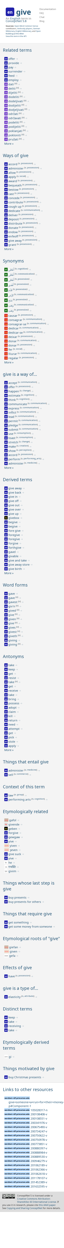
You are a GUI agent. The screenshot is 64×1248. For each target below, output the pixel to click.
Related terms (17, 50)
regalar (13, 358)
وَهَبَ (11, 305)
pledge (13, 425)
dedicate (14, 211)
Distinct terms (17, 1009)
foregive (14, 535)
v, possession (25, 163)
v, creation (22, 445)
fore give (14, 531)
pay (11, 67)
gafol (13, 820)
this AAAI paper (47, 1205)
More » (9, 144)
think (12, 400)
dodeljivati (16, 101)
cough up (15, 206)
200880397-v (39, 1148)
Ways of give (15, 155)
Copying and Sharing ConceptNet (24, 1208)
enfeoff (13, 236)
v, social (21, 176)
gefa (12, 956)
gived (12, 610)
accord (13, 164)
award (13, 181)
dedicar (13, 328)
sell (11, 775)
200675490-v (39, 1127)
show (12, 451)
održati (13, 114)
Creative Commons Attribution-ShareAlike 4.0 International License (36, 1200)
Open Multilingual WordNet (23, 32)
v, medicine (30, 462)
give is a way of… (20, 374)
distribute (15, 223)
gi (10, 1057)
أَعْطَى (11, 270)
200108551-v (39, 1118)
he (10, 863)
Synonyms (13, 261)
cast (11, 194)
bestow (13, 190)
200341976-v (39, 1123)
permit (13, 421)
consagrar (15, 320)
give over (15, 509)
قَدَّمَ (10, 290)
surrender (15, 71)
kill (10, 716)
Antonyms (13, 656)
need (12, 724)
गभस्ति (12, 867)
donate (13, 228)
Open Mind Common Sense (26, 26)
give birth (15, 569)
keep (12, 669)
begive (13, 522)
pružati (13, 139)
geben (13, 829)
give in (13, 497)
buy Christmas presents (25, 1077)
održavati (15, 118)
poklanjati (15, 131)
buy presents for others (25, 902)
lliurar (13, 354)
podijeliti (15, 127)
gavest (13, 602)
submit (13, 429)
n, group (19, 794)
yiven (14, 846)
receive (13, 690)
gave (12, 594)
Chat (41, 17)
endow (13, 232)
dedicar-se (15, 332)
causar (13, 316)
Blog (41, 21)
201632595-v (39, 1186)
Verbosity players (24, 28)
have (12, 976)
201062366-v (39, 1169)
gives (12, 627)
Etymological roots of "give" (31, 938)
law (11, 795)
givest (12, 632)
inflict (12, 412)
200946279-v (39, 1161)
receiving (15, 1026)
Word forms (15, 585)
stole (12, 741)
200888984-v (39, 1152)
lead (11, 417)
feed (11, 76)
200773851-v (39, 1144)
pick (11, 737)
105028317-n (39, 1110)
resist (12, 678)
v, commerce (21, 773)
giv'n (12, 606)
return (13, 720)
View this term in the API (16, 36)
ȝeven (14, 850)
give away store (19, 564)
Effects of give (17, 967)
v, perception (24, 449)
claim (12, 712)
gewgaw (14, 837)
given (12, 619)
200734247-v (39, 1131)
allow (12, 173)
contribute (16, 202)
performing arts (19, 799)
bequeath (15, 185)
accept (13, 383)
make (12, 446)
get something (18, 922)
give (23, 12)
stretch (13, 442)
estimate (14, 395)
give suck (15, 854)
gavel (12, 552)
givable (13, 556)
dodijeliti (15, 105)
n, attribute (28, 996)
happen (14, 391)
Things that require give (27, 914)
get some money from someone (30, 926)
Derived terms (17, 479)
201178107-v (39, 1178)
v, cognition (21, 269)
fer (10, 349)
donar (12, 341)
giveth (13, 636)
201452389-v (39, 1182)
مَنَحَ (10, 300)
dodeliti (14, 97)
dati (11, 84)
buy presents (17, 897)
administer (16, 168)
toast (12, 438)
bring (12, 699)
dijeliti (13, 93)
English (15, 18)
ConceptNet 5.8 (16, 21)
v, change (25, 390)
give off (13, 501)
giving (13, 640)
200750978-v (39, 1140)
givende (14, 824)
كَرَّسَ (11, 295)
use (11, 434)
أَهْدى (11, 285)
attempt (14, 729)
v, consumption (22, 432)
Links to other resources (28, 1089)
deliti (12, 88)
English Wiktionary (23, 31)
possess (14, 703)
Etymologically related (25, 811)
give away (15, 241)
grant (12, 245)
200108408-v (39, 1114)
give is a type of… (20, 988)
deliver (13, 215)
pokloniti (15, 135)
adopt (12, 707)
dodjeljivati (16, 110)
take (11, 665)
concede (14, 198)
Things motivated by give (28, 1068)
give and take (17, 560)
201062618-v (39, 1174)
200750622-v (39, 1135)
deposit (14, 219)
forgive (13, 543)
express (14, 408)
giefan (14, 947)
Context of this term (24, 787)
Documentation (47, 9)
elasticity (14, 997)
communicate (18, 404)
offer (12, 59)
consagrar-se (17, 324)
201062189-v (39, 1165)
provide (14, 63)
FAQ (41, 13)
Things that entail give (26, 762)
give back (15, 492)
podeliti (14, 122)
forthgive (15, 548)
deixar (13, 337)
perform (14, 459)
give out (14, 505)
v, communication (30, 209)
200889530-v (39, 1157)
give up (13, 514)
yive (11, 841)
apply (12, 177)
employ (13, 80)
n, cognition (38, 798)
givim (12, 871)
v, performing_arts (31, 458)
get (11, 674)
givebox (14, 518)
